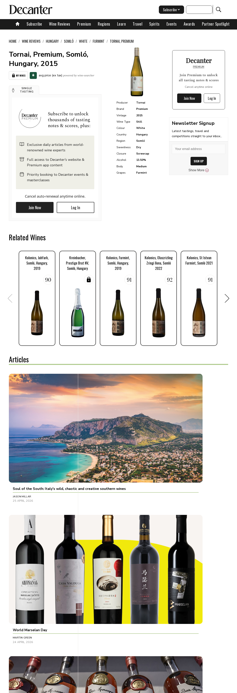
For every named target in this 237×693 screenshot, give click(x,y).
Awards (189, 24)
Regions (104, 24)
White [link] (83, 41)
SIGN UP (199, 161)
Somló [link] (69, 41)
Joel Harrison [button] (167, 432)
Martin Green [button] (95, 432)
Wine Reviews (59, 24)
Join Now (35, 206)
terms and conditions (168, 689)
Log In (75, 206)
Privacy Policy (141, 689)
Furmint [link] (99, 41)
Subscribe (34, 24)
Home (13, 41)
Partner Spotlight (216, 24)
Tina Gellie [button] (92, 584)
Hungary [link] (52, 41)
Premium (84, 24)
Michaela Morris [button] (25, 511)
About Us (60, 689)
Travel (137, 24)
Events (172, 24)
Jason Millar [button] (22, 432)
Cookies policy (118, 689)
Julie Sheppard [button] (167, 511)
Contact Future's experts (87, 689)
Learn (121, 24)
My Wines (18, 74)
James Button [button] (94, 511)
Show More (199, 170)
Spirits (154, 24)
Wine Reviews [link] (31, 41)
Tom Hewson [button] (166, 584)
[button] (24, 88)
